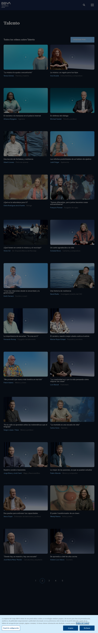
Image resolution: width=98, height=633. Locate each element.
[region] (49, 624)
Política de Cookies (82, 623)
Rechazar (87, 628)
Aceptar (70, 628)
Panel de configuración (11, 628)
